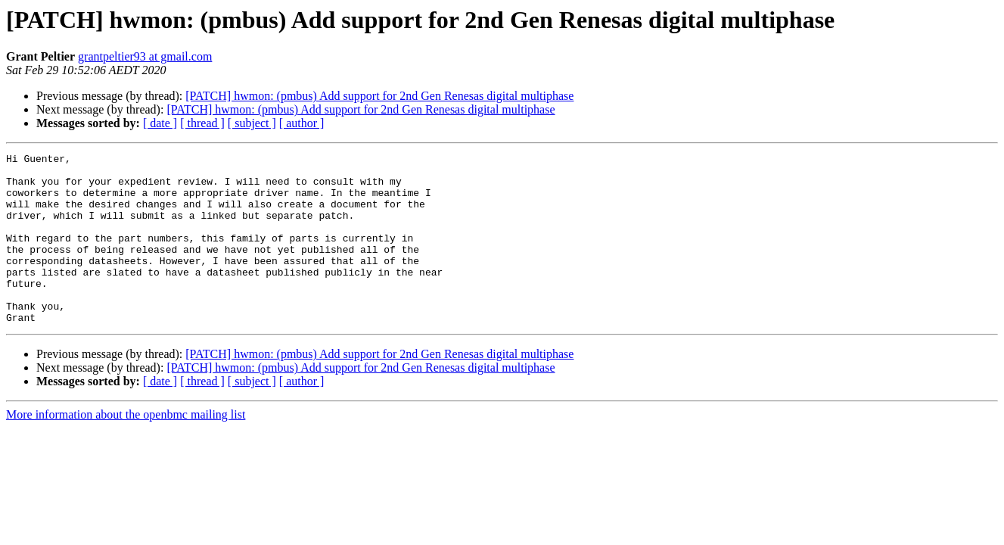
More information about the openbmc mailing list (125, 448)
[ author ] (302, 123)
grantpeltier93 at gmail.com (145, 56)
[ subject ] (252, 123)
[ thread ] (202, 123)
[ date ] (160, 123)
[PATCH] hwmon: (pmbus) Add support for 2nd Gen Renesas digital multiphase (379, 95)
